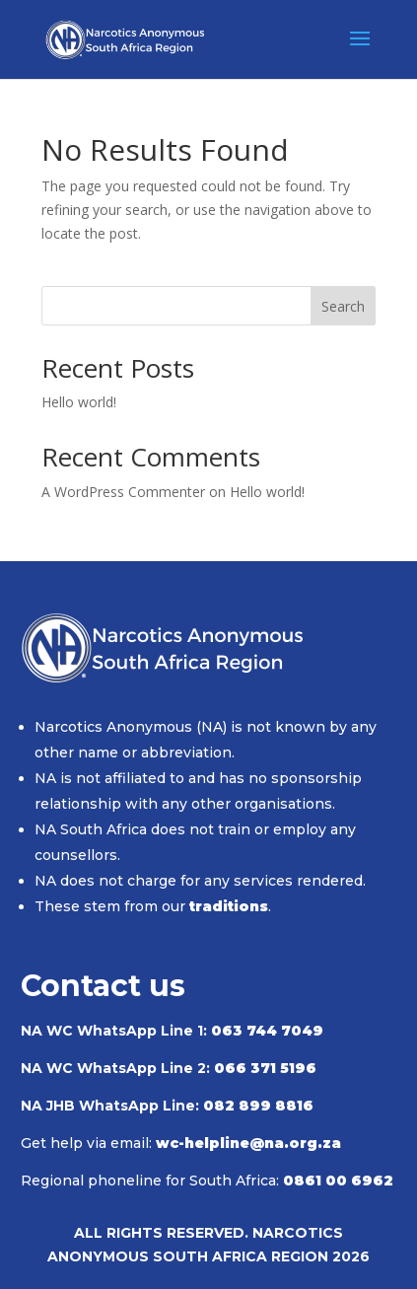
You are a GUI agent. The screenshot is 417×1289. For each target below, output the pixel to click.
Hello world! (78, 402)
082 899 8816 (258, 1105)
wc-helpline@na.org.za (248, 1143)
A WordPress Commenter (123, 491)
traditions (228, 906)
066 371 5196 (265, 1068)
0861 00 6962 (338, 1180)
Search (343, 306)
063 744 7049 (267, 1030)
